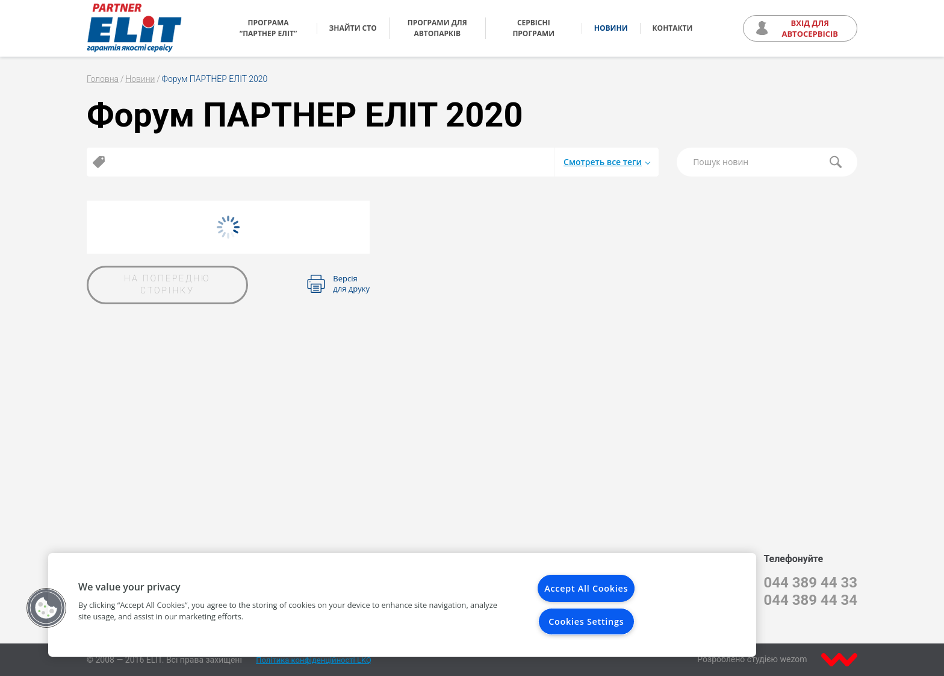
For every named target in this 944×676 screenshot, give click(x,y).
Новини (611, 28)
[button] (46, 608)
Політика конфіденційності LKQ (313, 660)
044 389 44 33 (810, 582)
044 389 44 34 (810, 600)
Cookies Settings (586, 621)
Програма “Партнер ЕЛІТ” (268, 28)
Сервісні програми (533, 28)
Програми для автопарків (437, 28)
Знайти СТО (353, 28)
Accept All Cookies (586, 588)
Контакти (673, 28)
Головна (103, 79)
